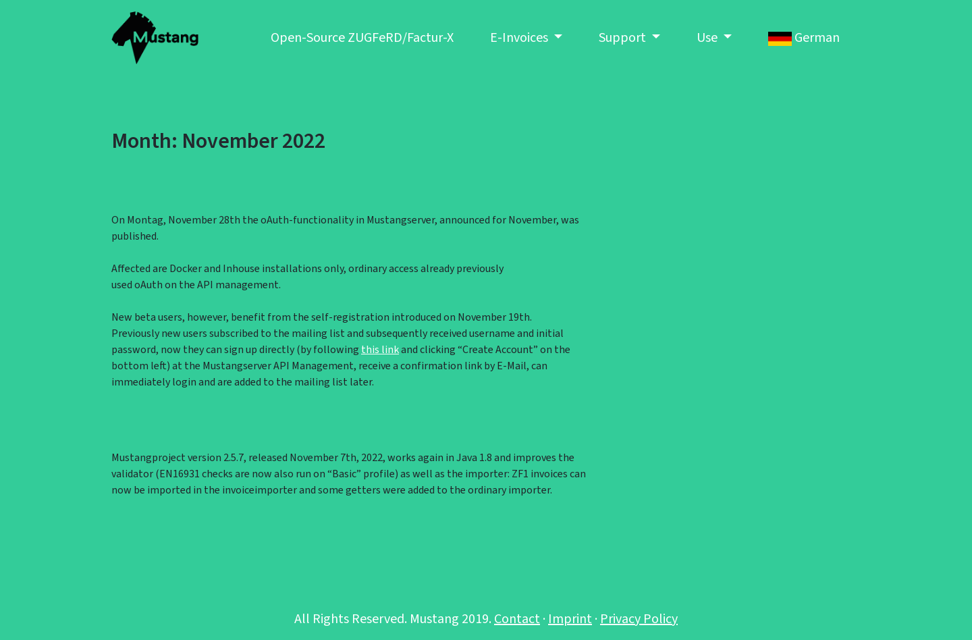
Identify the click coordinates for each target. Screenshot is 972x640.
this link (380, 349)
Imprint (570, 619)
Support (624, 37)
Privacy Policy (639, 619)
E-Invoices (520, 37)
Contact (517, 619)
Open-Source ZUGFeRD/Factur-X (362, 37)
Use (708, 37)
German (804, 37)
